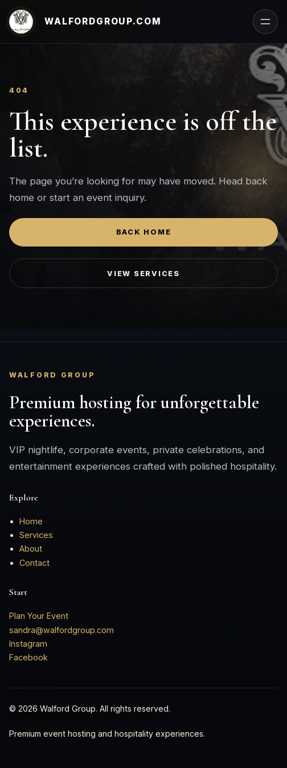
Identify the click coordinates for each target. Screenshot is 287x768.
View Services (143, 273)
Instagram (28, 643)
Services (36, 535)
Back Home (143, 232)
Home (31, 521)
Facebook (28, 657)
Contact (34, 563)
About (30, 548)
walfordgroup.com (103, 21)
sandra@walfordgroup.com (61, 630)
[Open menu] (265, 21)
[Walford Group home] (21, 22)
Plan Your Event (38, 616)
